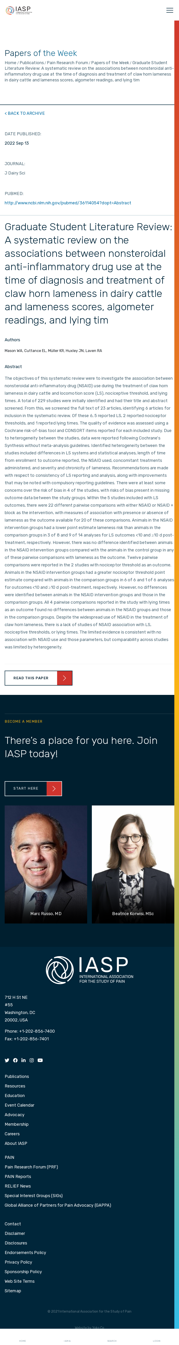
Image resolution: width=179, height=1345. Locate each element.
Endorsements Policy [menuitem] (25, 1253)
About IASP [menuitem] (16, 1143)
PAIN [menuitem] (9, 1157)
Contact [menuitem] (13, 1224)
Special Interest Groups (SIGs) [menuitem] (34, 1196)
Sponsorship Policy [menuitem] (23, 1272)
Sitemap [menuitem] (13, 1291)
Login (156, 1337)
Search (112, 1337)
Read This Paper (31, 678)
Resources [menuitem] (15, 1086)
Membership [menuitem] (17, 1124)
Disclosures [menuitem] (16, 1243)
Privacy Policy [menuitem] (18, 1262)
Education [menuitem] (15, 1096)
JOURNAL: (15, 163)
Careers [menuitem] (12, 1134)
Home (22, 1337)
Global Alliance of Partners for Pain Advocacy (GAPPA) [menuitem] (58, 1205)
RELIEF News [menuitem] (18, 1186)
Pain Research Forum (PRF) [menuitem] (31, 1167)
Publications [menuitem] (17, 1076)
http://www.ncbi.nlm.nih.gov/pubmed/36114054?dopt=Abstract (68, 203)
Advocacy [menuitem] (14, 1115)
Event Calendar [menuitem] (19, 1105)
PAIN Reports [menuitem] (18, 1176)
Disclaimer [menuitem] (15, 1233)
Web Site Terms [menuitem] (19, 1281)
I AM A (67, 1337)
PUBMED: (14, 193)
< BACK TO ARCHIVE (25, 113)
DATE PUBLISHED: (23, 133)
